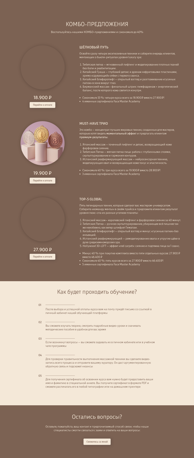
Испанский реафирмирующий (103, 238)
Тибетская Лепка (93, 224)
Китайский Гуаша (94, 72)
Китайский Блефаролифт (99, 231)
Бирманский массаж (96, 86)
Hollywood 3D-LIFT (95, 246)
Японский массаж (94, 220)
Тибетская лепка (93, 64)
